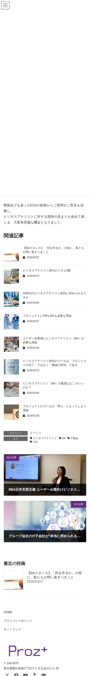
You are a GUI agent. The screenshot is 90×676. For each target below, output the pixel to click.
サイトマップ (12, 629)
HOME (8, 612)
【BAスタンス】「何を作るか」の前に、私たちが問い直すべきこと (54, 575)
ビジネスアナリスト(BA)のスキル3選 (47, 270)
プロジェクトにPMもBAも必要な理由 (47, 315)
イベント (36, 433)
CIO (35, 441)
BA (64, 438)
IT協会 (74, 438)
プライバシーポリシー (18, 621)
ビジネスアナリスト (45, 438)
